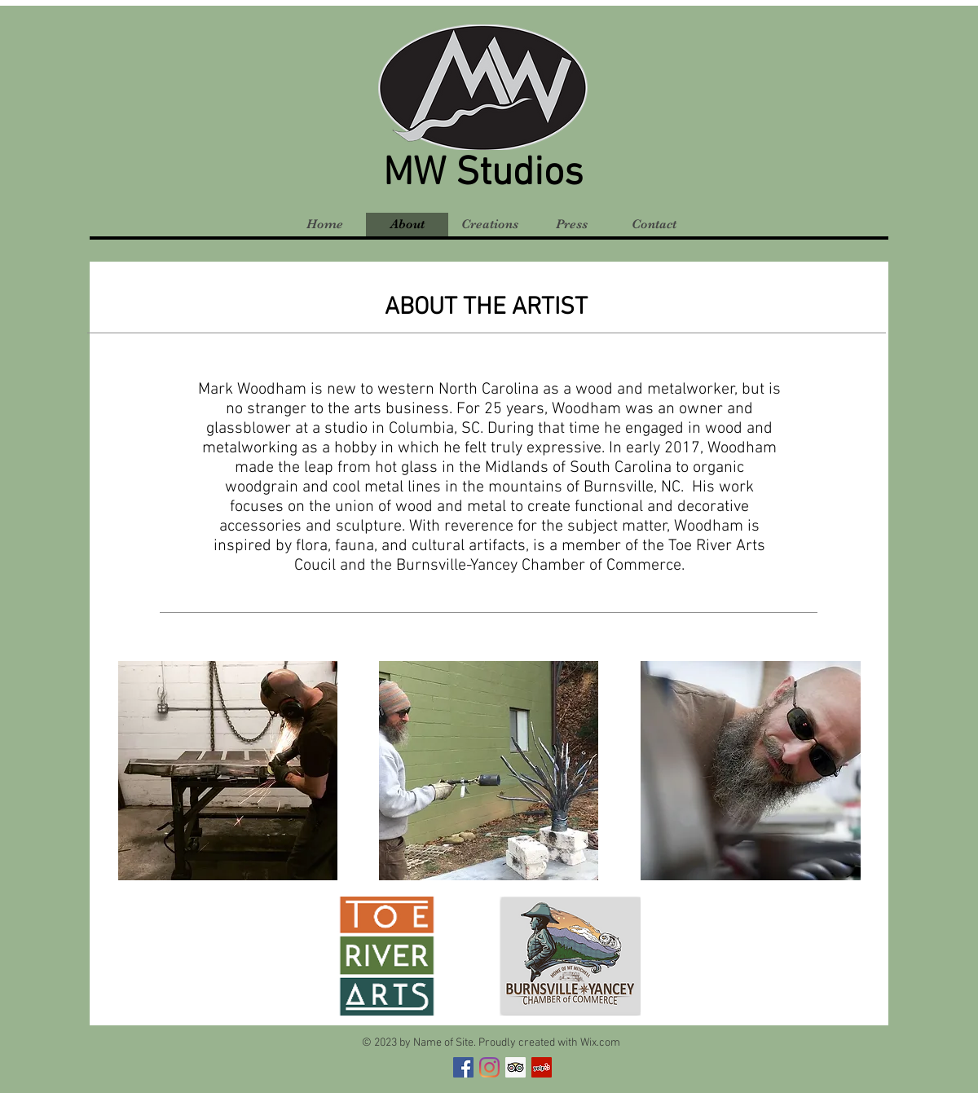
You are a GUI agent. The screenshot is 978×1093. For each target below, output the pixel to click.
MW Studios (483, 174)
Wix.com (600, 1043)
